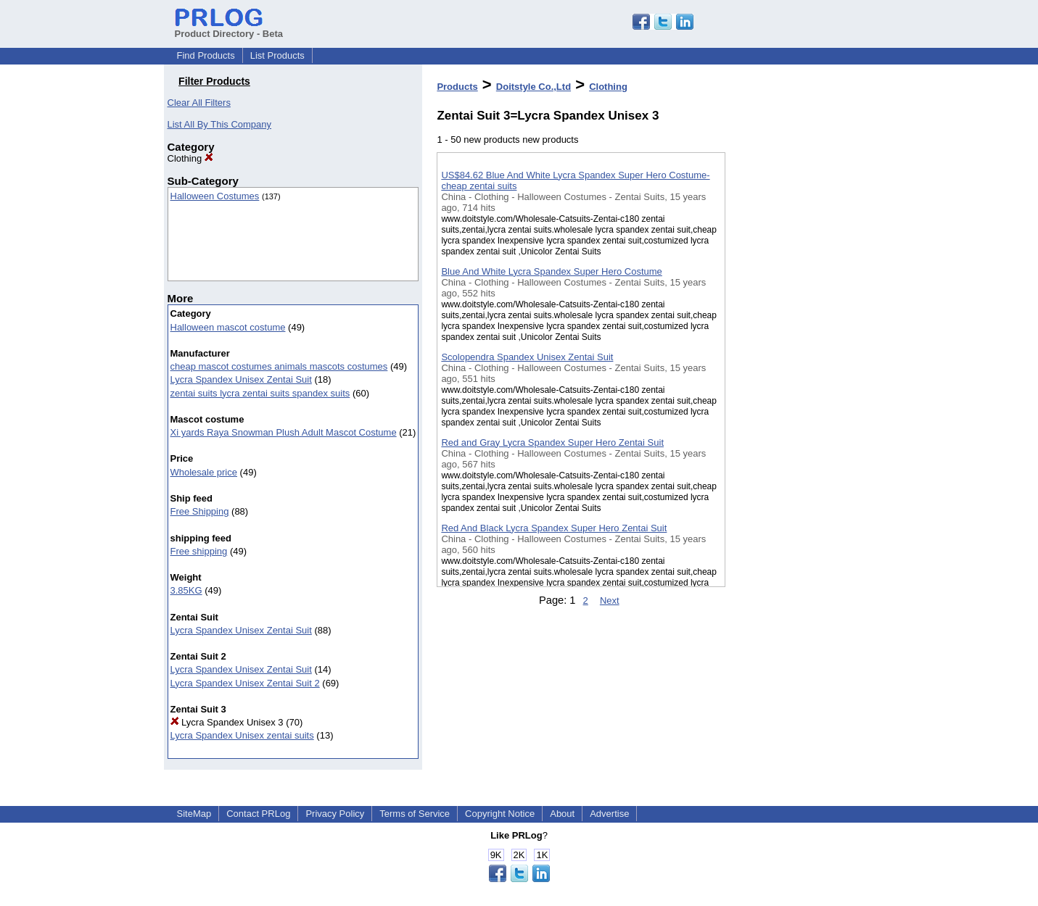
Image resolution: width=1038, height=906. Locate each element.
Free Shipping (199, 511)
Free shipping (199, 551)
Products (457, 86)
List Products (277, 55)
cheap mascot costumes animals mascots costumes (279, 366)
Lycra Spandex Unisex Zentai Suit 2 (245, 683)
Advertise (609, 813)
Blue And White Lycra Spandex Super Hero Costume (551, 271)
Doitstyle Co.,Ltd (533, 86)
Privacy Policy (334, 813)
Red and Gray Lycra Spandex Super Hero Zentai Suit (552, 442)
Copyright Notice (500, 813)
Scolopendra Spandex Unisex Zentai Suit (527, 357)
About (562, 813)
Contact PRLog (258, 813)
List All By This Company (220, 124)
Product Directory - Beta (229, 28)
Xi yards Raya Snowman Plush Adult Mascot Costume (283, 432)
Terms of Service (414, 813)
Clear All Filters (199, 102)
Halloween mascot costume (228, 327)
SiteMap (194, 813)
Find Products (206, 55)
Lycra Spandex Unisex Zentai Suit (241, 379)
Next (609, 600)
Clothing (190, 158)
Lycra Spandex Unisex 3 (227, 722)
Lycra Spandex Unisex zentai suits (242, 735)
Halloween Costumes (215, 196)
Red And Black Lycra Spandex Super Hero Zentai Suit (554, 528)
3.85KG (186, 590)
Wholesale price (204, 472)
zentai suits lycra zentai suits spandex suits (260, 393)
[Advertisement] (798, 376)
